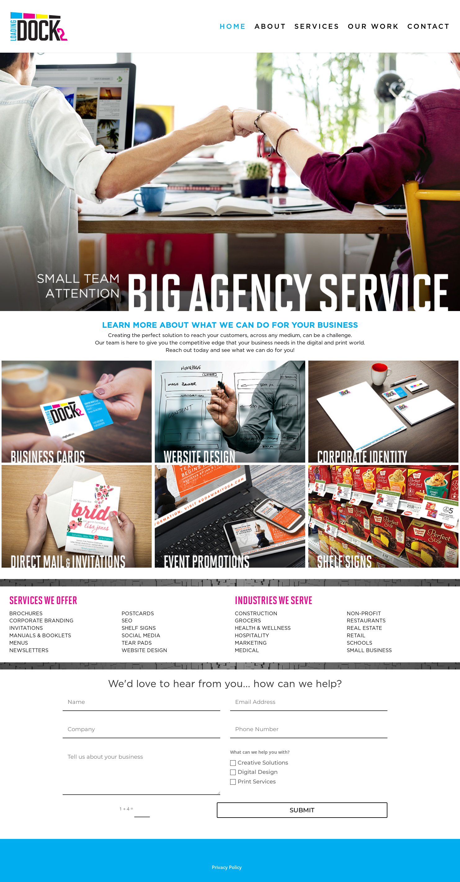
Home (233, 27)
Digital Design (254, 772)
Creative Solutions (259, 762)
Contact (428, 27)
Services (317, 27)
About (270, 27)
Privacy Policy (227, 867)
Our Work (373, 27)
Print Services (253, 781)
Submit (302, 810)
